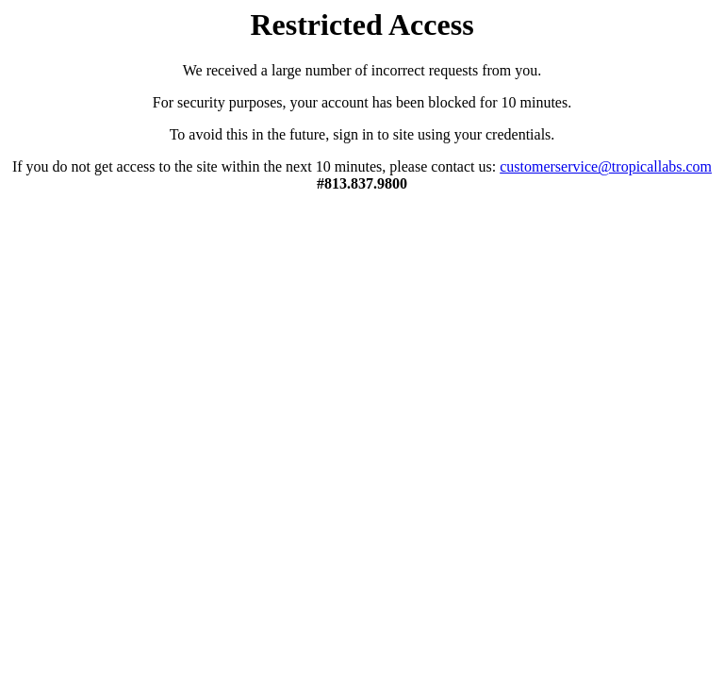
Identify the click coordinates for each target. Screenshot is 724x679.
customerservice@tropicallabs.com (606, 166)
